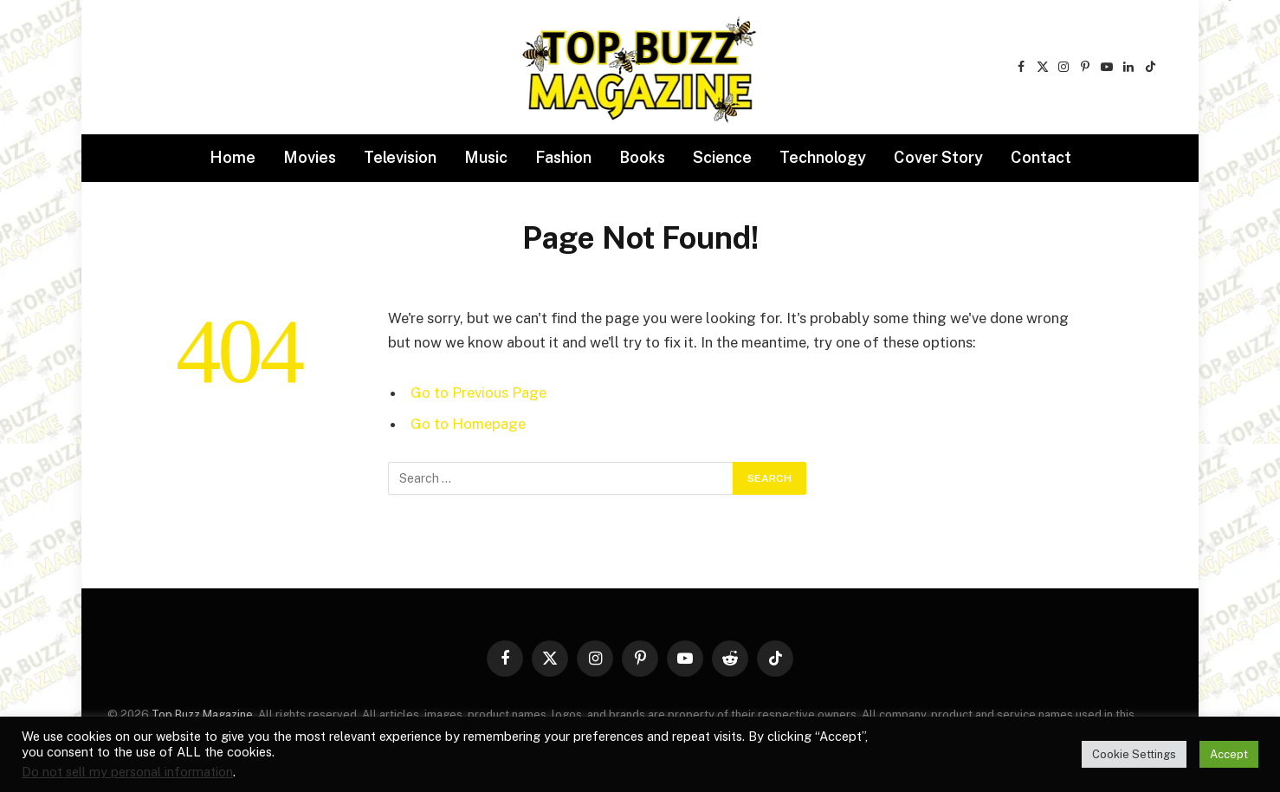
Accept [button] (1229, 754)
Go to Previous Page (478, 392)
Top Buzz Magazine (202, 714)
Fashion (563, 157)
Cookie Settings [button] (1134, 754)
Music (485, 157)
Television (400, 157)
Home (232, 157)
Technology (822, 157)
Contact (1041, 157)
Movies (309, 157)
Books (642, 157)
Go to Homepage (468, 423)
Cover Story (938, 157)
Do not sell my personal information (127, 771)
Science (722, 157)
